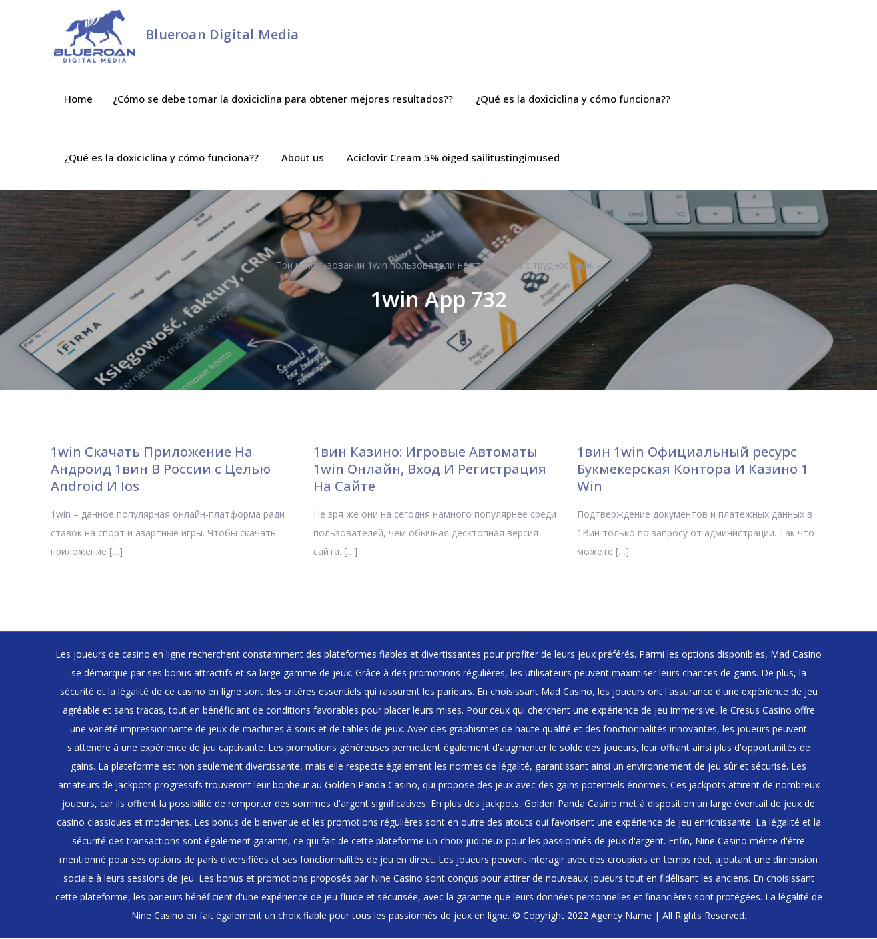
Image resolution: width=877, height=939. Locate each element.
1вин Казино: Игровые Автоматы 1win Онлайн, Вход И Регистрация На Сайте (429, 469)
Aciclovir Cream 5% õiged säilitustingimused (453, 158)
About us (302, 158)
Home (78, 99)
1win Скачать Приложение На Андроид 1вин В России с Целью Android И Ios (161, 469)
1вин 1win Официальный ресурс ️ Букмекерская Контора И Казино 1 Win (692, 469)
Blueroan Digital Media (222, 34)
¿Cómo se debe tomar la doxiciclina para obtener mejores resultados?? (283, 99)
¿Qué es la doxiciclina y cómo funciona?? (573, 99)
